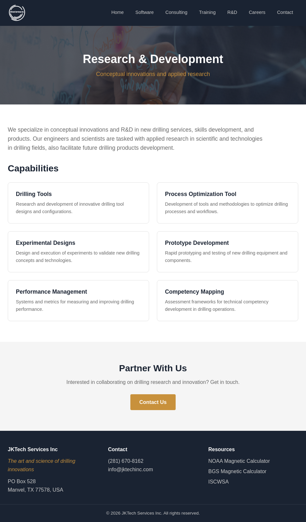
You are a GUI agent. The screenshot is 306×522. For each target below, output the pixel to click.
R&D (232, 12)
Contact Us (153, 402)
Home (117, 12)
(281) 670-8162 (125, 461)
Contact (285, 12)
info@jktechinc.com (130, 469)
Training (207, 12)
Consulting (176, 12)
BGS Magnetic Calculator (237, 471)
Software (145, 12)
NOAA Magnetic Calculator (239, 461)
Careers (257, 12)
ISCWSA (218, 481)
